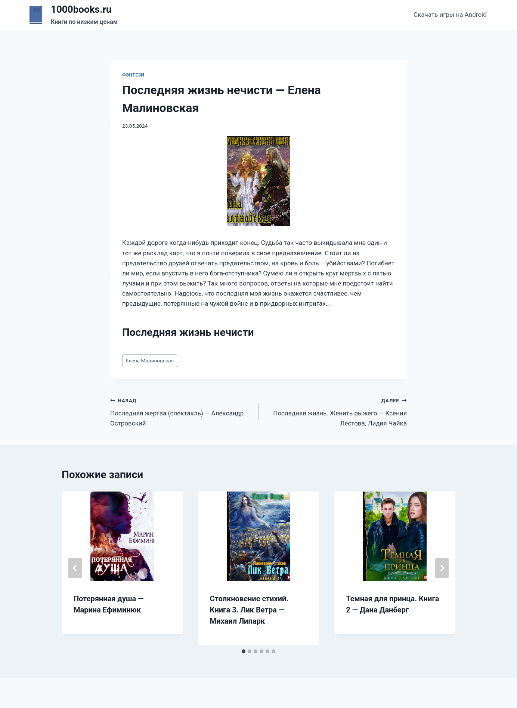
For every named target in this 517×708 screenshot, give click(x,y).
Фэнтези (133, 75)
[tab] (243, 651)
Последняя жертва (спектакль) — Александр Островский (181, 411)
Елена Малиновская (150, 361)
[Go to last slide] (75, 568)
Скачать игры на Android (450, 14)
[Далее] (442, 568)
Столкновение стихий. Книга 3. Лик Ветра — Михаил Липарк (249, 610)
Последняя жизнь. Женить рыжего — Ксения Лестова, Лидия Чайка (336, 411)
